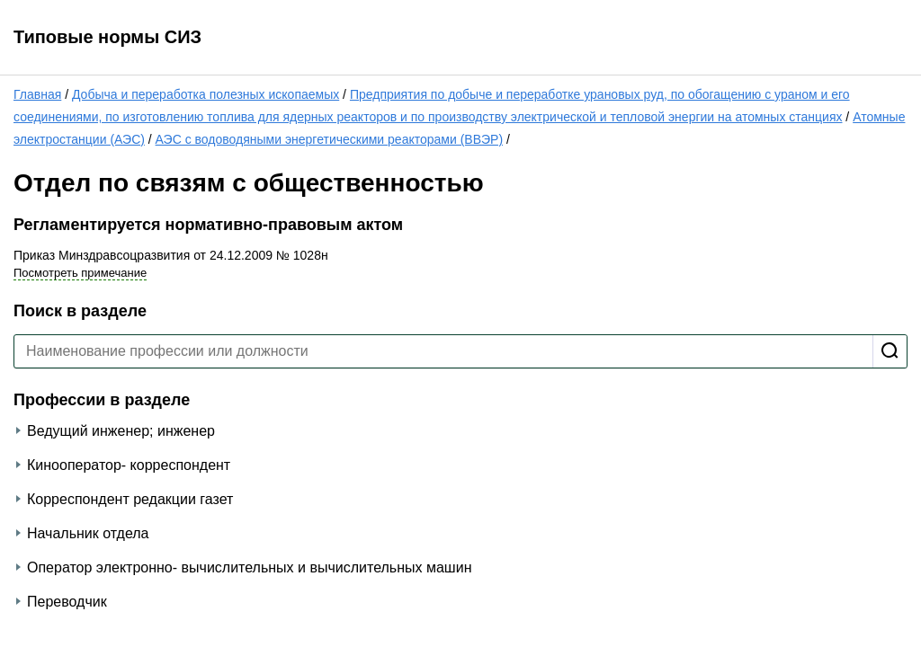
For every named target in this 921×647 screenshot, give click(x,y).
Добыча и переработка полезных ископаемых (205, 94)
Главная (37, 94)
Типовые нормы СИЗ (107, 37)
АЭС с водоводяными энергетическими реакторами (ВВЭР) (329, 139)
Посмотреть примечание (80, 272)
